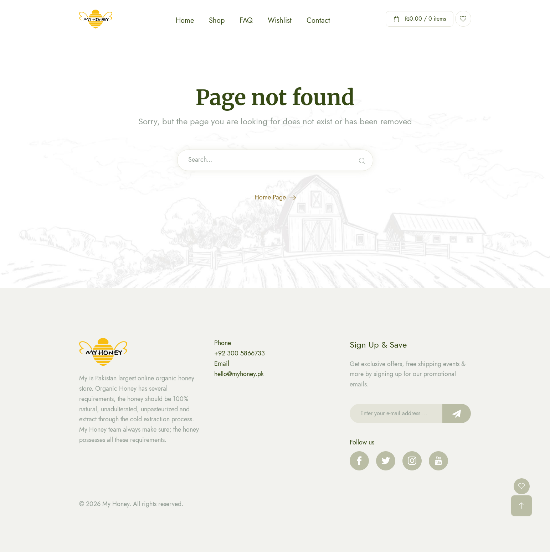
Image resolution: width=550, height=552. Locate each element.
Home (185, 20)
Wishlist (280, 20)
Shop (217, 20)
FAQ (246, 20)
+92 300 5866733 (239, 353)
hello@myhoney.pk (239, 374)
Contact (318, 20)
